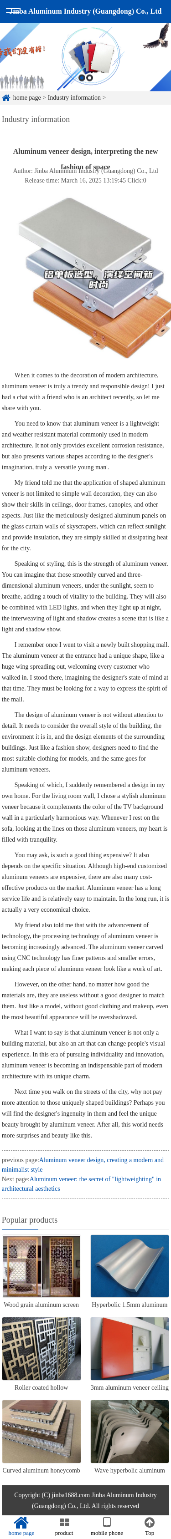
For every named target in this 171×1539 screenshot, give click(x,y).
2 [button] (89, 79)
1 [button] (81, 79)
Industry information (74, 97)
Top (149, 1526)
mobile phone (107, 1526)
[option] (85, 59)
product (64, 1526)
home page (27, 97)
